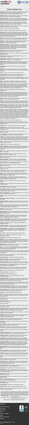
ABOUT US (8, 399)
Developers (2, 418)
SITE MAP (4, 399)
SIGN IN (23, 399)
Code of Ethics (3, 410)
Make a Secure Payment (4, 416)
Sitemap (1, 415)
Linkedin (0, 404)
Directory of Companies (4, 413)
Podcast (3, 404)
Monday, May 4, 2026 (14, 398)
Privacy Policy (2, 408)
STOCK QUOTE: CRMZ (18, 399)
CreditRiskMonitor (6, 422)
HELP (2, 5)
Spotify (2, 404)
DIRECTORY (12, 399)
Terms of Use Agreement (5, 406)
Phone (5, 404)
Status (1, 411)
